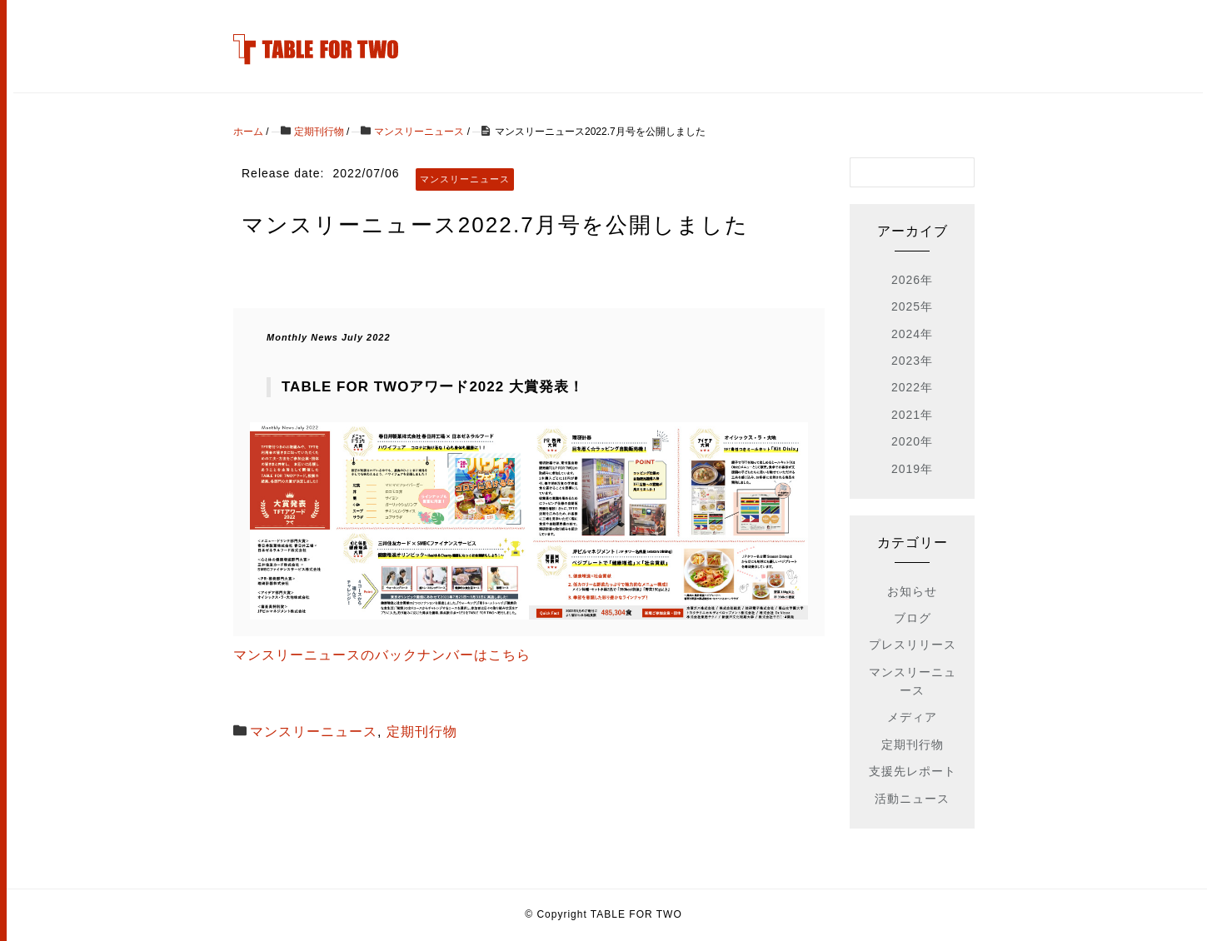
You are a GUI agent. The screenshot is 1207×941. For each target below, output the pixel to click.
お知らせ (912, 591)
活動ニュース (912, 798)
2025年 (912, 306)
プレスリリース (912, 644)
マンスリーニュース (313, 731)
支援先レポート (912, 771)
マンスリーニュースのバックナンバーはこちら (382, 655)
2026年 (912, 279)
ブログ (912, 618)
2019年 (912, 468)
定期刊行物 (422, 731)
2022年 (912, 387)
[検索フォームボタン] (959, 172)
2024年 (912, 334)
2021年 (912, 414)
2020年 (912, 441)
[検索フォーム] (895, 172)
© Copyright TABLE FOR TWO (603, 914)
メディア (912, 717)
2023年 (912, 360)
